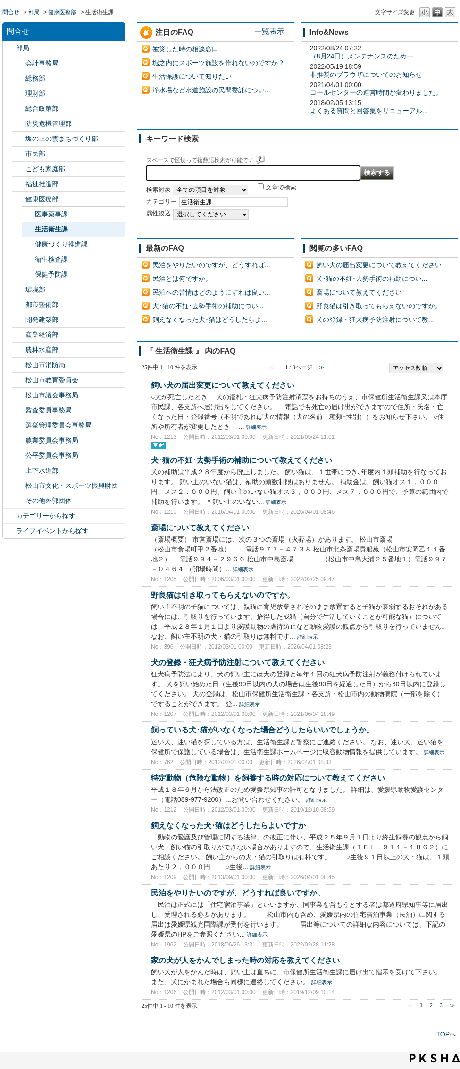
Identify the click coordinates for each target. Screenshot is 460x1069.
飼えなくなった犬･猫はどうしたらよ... (209, 319)
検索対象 (158, 190)
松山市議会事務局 (51, 395)
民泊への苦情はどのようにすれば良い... (211, 292)
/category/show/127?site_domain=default (19, 94)
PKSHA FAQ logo (435, 1058)
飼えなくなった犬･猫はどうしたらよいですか (228, 825)
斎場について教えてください (359, 292)
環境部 (35, 289)
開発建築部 (42, 319)
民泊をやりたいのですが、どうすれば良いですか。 (238, 892)
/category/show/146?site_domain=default (19, 410)
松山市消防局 (45, 365)
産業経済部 (42, 334)
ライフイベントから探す (52, 530)
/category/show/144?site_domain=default (19, 471)
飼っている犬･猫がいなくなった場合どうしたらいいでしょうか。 (262, 729)
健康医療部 (62, 12)
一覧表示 (269, 31)
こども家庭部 (45, 169)
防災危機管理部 (48, 123)
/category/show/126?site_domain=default (19, 109)
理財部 (35, 93)
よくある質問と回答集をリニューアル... (369, 111)
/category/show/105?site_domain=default (9, 531)
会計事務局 (42, 63)
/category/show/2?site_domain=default (9, 516)
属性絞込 (158, 213)
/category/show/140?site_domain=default (19, 365)
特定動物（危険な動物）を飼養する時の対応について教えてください (268, 777)
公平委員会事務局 (51, 455)
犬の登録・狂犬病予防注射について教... (375, 319)
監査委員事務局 (48, 410)
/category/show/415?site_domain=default (19, 169)
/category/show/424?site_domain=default (19, 124)
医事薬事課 (51, 214)
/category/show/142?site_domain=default (19, 380)
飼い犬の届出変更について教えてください (379, 265)
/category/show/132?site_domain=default (19, 199)
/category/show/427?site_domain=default (19, 350)
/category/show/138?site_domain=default (19, 335)
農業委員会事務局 (51, 440)
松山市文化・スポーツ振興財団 (71, 485)
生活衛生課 (51, 229)
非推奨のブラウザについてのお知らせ (366, 74)
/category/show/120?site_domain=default (19, 63)
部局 (34, 12)
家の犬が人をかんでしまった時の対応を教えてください (245, 960)
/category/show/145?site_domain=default (19, 455)
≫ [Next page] (452, 1005)
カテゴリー (161, 201)
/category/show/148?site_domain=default (19, 425)
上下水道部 (42, 470)
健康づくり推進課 (61, 244)
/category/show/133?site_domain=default (19, 290)
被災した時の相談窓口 (185, 49)
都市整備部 (42, 304)
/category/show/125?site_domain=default (19, 78)
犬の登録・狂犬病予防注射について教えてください (238, 662)
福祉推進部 (42, 184)
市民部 (35, 153)
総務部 (35, 78)
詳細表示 (256, 427)
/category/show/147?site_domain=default (19, 440)
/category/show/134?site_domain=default (19, 486)
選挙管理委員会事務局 (58, 425)
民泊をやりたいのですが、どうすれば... (211, 265)
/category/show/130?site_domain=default (19, 184)
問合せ (10, 12)
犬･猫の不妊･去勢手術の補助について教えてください (241, 460)
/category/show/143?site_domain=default (19, 395)
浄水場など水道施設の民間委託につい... (211, 90)
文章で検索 (281, 187)
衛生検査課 (51, 259)
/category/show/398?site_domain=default (19, 139)
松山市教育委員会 (51, 380)
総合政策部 (42, 108)
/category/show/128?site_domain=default (19, 154)
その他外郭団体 (48, 500)
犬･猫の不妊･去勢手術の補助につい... (208, 306)
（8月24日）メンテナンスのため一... (364, 56)
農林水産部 (42, 350)
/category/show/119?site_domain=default (9, 48)
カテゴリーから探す (45, 515)
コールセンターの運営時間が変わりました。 (376, 92)
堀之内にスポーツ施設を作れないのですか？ (218, 62)
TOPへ (446, 1034)
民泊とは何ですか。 (182, 278)
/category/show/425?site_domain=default (19, 320)
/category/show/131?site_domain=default (19, 501)
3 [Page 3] (441, 1005)
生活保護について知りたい (192, 76)
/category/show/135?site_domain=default (19, 305)
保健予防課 (51, 274)
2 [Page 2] (431, 1005)
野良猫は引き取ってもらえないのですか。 (379, 306)
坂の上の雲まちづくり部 (61, 138)
